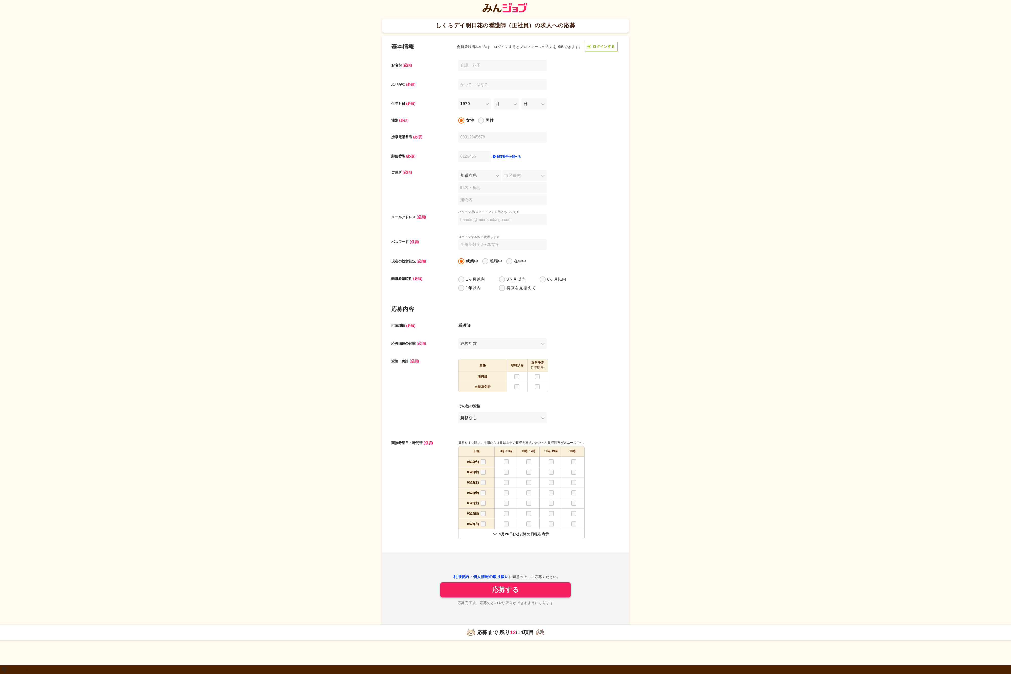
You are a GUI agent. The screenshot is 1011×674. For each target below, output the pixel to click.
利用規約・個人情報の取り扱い (481, 576)
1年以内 (473, 288)
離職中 (496, 261)
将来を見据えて (521, 288)
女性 (470, 120)
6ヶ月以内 (556, 279)
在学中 (520, 261)
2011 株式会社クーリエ (25, 670)
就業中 (472, 261)
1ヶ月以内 (475, 279)
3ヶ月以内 (516, 279)
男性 (490, 120)
